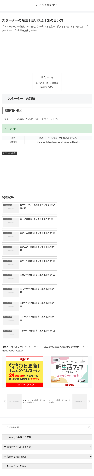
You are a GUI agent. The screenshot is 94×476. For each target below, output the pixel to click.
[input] (47, 355)
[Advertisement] (47, 53)
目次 (43, 77)
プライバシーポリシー (70, 468)
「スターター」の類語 (48, 83)
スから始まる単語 (9, 153)
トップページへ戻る (24, 468)
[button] (89, 355)
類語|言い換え (47, 87)
